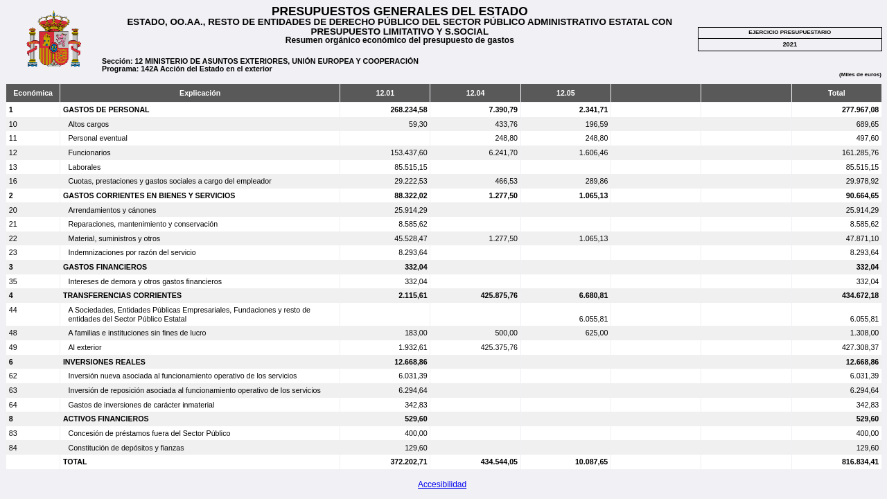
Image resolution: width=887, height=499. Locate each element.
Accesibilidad (442, 484)
